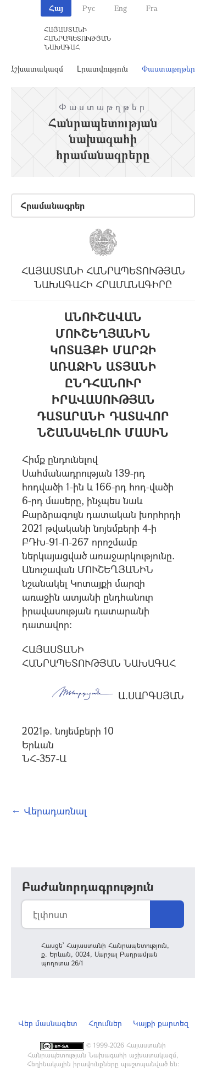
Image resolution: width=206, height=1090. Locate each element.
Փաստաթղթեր (168, 68)
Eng (120, 8)
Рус (88, 8)
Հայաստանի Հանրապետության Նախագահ (77, 38)
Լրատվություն (102, 68)
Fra (152, 8)
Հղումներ (105, 1023)
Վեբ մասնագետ (47, 1023)
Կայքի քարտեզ (160, 1023)
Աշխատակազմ (35, 68)
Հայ (56, 8)
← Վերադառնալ (49, 810)
